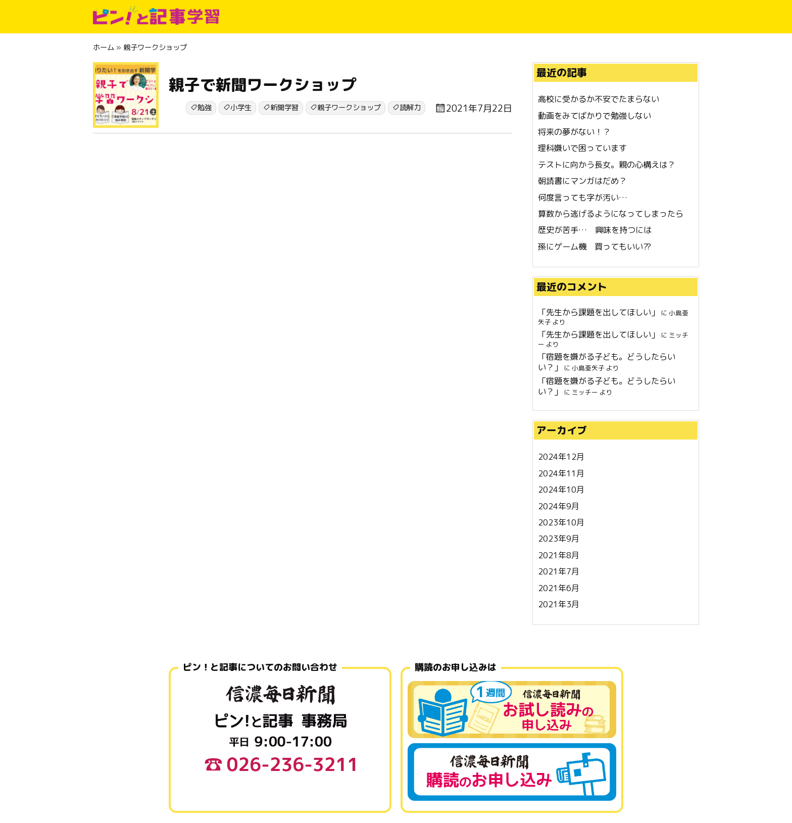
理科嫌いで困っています (582, 148)
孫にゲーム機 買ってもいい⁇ (594, 246)
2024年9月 (558, 506)
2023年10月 (561, 522)
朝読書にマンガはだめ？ (582, 180)
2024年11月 (561, 473)
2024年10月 (561, 489)
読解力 (410, 108)
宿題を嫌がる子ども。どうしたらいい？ (606, 362)
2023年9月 (558, 538)
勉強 (204, 108)
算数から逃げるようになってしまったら (610, 213)
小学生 (241, 108)
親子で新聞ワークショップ (263, 84)
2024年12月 (561, 456)
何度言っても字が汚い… (582, 197)
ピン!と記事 (156, 15)
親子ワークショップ (349, 108)
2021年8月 (558, 555)
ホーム (103, 47)
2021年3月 (558, 604)
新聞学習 (284, 108)
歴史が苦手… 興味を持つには (595, 229)
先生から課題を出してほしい (598, 312)
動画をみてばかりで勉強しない (594, 115)
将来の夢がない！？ (574, 131)
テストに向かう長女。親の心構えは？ (606, 164)
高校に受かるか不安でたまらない (598, 99)
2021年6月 (558, 588)
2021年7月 (558, 571)
